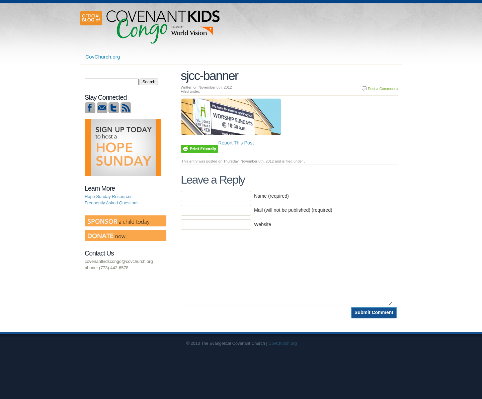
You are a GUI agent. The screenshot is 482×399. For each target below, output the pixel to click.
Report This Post (236, 142)
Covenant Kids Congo (164, 26)
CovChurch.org (102, 57)
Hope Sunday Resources (109, 196)
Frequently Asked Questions (112, 202)
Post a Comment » (383, 89)
